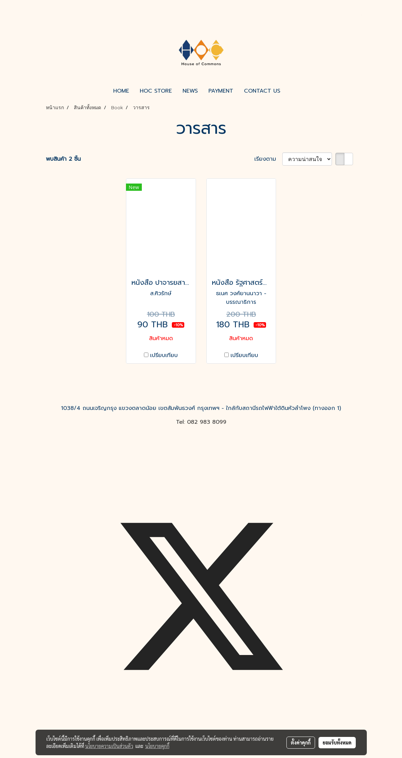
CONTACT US (262, 91)
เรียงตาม (268, 159)
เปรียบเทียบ (164, 355)
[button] (291, 91)
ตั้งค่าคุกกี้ (301, 742)
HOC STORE (156, 91)
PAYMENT (220, 91)
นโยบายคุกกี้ (157, 746)
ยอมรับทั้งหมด (337, 742)
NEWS (190, 91)
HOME (121, 91)
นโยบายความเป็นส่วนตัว (109, 746)
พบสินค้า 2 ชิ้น (63, 159)
